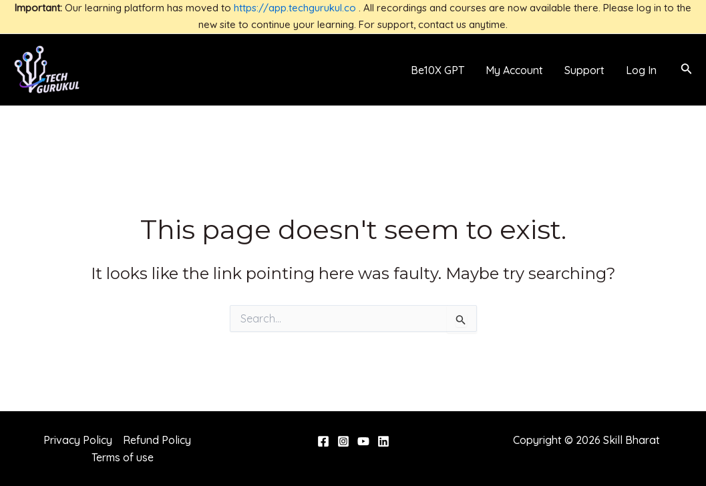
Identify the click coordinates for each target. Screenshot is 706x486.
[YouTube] (363, 441)
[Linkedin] (383, 441)
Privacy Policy (77, 440)
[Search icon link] (687, 70)
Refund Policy (157, 440)
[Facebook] (323, 441)
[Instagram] (343, 441)
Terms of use (123, 457)
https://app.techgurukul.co (295, 7)
